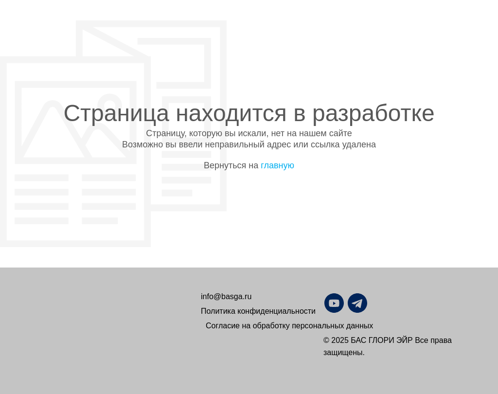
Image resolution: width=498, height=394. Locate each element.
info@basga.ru (226, 296)
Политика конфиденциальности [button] (258, 311)
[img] (381, 303)
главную (277, 165)
